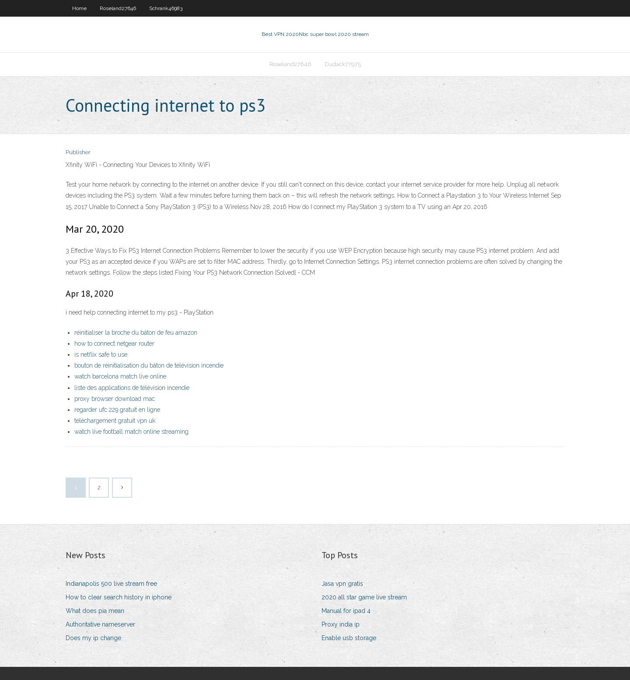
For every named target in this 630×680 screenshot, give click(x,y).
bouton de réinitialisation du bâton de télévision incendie (149, 365)
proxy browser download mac (114, 398)
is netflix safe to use (100, 354)
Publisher (78, 152)
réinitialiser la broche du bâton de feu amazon (135, 332)
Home (79, 8)
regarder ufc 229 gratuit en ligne (117, 409)
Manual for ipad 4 (346, 610)
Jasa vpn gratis (342, 583)
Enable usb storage (349, 637)
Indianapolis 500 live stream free (111, 583)
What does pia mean (95, 610)
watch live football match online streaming (131, 431)
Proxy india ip (341, 624)
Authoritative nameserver (100, 624)
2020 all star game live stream (364, 597)
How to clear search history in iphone (119, 597)
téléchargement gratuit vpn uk (114, 420)
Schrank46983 (165, 8)
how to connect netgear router (114, 343)
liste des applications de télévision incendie (131, 387)
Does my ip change (93, 637)
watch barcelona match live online (120, 376)
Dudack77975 (343, 64)
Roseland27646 (118, 8)
